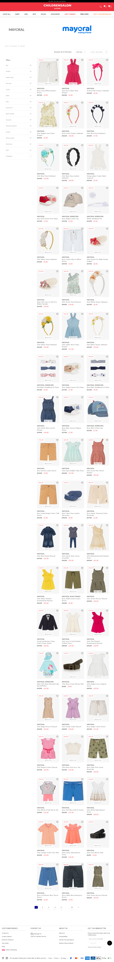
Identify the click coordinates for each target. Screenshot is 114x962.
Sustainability (63, 936)
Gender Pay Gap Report (66, 939)
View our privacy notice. (94, 947)
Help (3, 946)
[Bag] (110, 7)
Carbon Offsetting (9, 950)
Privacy (56, 958)
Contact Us (5, 933)
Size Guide (5, 943)
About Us (62, 933)
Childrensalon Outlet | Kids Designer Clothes (57, 6)
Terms (50, 958)
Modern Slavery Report (66, 943)
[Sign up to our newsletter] (109, 943)
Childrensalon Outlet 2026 (26, 958)
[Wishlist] (106, 7)
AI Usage (63, 958)
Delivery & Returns (7, 939)
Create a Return (7, 936)
